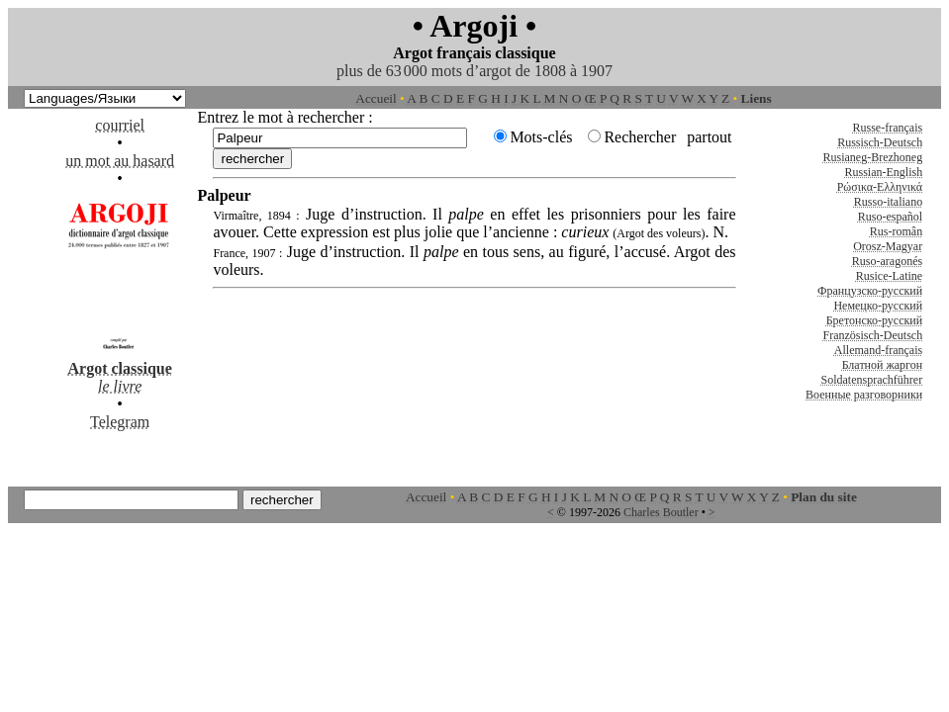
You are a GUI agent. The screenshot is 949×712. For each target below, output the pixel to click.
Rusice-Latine (889, 276)
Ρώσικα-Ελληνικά (880, 187)
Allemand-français (878, 350)
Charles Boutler (661, 512)
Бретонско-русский (874, 320)
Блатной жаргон (882, 365)
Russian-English (883, 172)
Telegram (119, 421)
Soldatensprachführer (872, 380)
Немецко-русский (877, 305)
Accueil (375, 98)
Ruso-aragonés (887, 261)
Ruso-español (890, 216)
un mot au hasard (119, 160)
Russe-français (888, 127)
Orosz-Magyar (887, 246)
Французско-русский (869, 291)
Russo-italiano (888, 202)
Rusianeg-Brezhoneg (873, 157)
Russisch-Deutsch (879, 142)
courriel (119, 125)
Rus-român (896, 231)
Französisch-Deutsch (873, 335)
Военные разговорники (864, 394)
